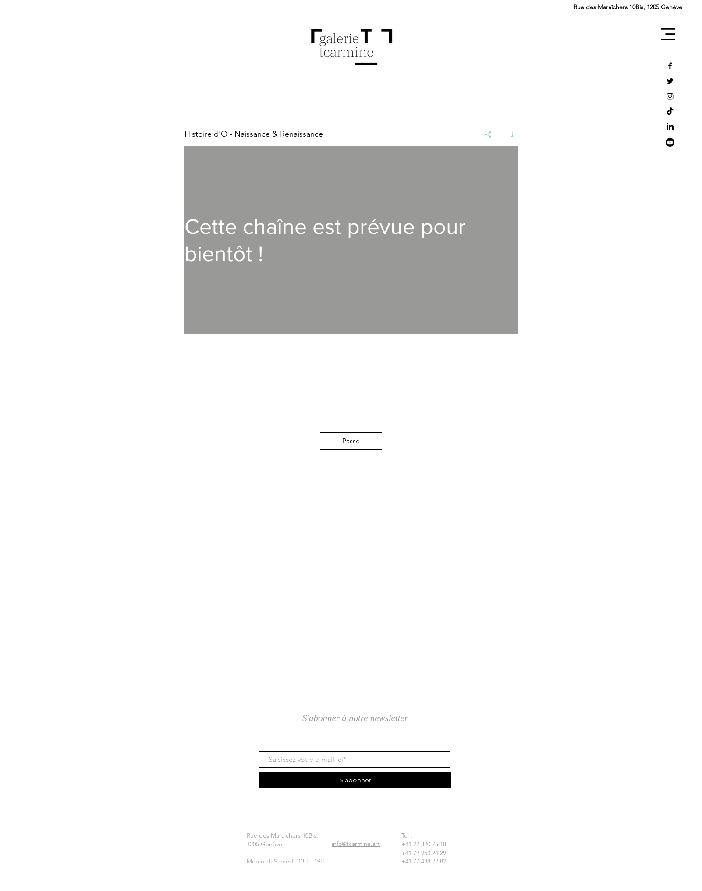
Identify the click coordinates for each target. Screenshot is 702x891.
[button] (668, 34)
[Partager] (488, 134)
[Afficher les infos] (509, 134)
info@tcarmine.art (356, 844)
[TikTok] (670, 111)
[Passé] (351, 441)
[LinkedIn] (670, 127)
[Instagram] (670, 96)
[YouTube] (670, 142)
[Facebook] (670, 65)
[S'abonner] (355, 780)
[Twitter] (670, 81)
